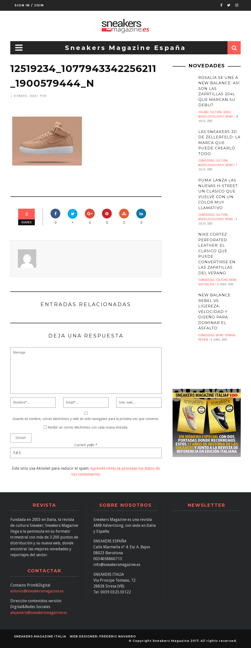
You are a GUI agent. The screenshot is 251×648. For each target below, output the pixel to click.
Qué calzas (206, 284)
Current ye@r (85, 445)
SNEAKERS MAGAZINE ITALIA (40, 636)
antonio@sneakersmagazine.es (36, 591)
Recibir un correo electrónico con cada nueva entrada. (88, 427)
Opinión (230, 335)
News (229, 117)
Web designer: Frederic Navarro (103, 636)
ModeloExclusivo (211, 117)
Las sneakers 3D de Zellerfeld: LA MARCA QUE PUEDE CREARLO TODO (219, 142)
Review (203, 340)
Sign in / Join (29, 5)
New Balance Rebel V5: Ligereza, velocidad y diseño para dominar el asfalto (214, 311)
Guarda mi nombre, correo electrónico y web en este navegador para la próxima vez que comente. (86, 419)
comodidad (206, 161)
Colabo (203, 112)
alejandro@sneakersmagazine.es (38, 612)
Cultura (216, 112)
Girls (227, 112)
